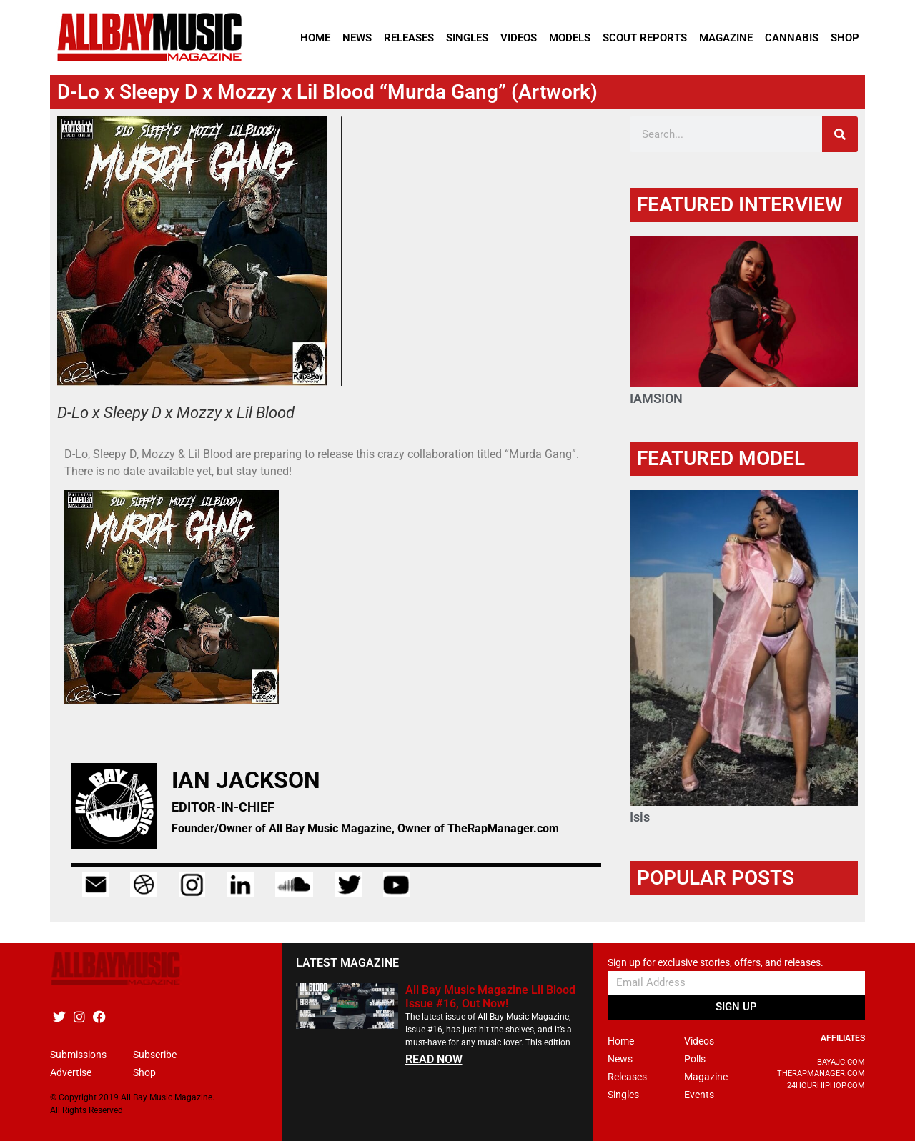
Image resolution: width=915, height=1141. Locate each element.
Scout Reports (645, 37)
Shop (845, 37)
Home (315, 37)
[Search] (840, 134)
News (357, 37)
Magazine (726, 37)
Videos (518, 37)
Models (569, 37)
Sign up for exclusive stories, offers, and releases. (716, 962)
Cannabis (791, 37)
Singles (467, 37)
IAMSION (656, 398)
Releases (409, 37)
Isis (640, 816)
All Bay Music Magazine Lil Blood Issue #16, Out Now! (490, 996)
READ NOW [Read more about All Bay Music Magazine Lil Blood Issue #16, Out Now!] (434, 1059)
